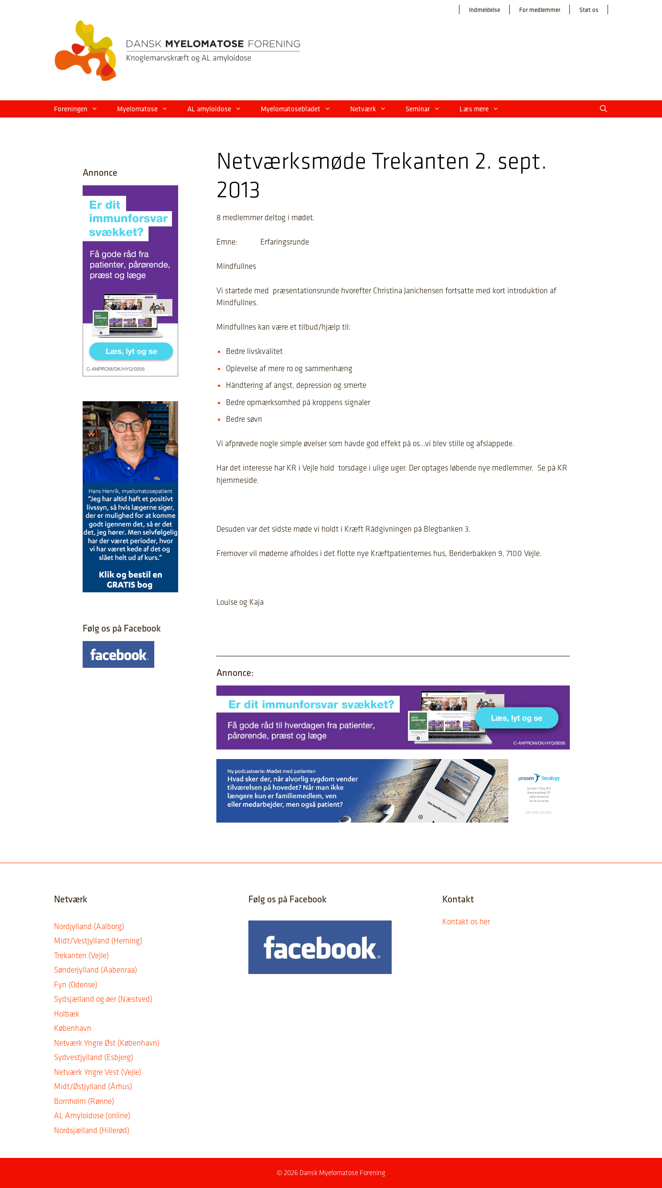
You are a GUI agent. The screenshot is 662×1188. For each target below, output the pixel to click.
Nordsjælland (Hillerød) (91, 1130)
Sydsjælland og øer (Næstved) (103, 999)
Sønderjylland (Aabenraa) (95, 969)
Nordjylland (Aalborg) (89, 926)
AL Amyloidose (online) (92, 1115)
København (72, 1028)
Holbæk (66, 1013)
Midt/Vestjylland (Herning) (98, 940)
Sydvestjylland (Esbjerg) (93, 1057)
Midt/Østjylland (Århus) (93, 1086)
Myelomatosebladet (301, 109)
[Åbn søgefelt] (603, 109)
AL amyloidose (219, 109)
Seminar (428, 109)
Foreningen (80, 109)
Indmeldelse (484, 9)
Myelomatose (147, 109)
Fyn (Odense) (75, 984)
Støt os (588, 9)
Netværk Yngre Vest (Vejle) (97, 1072)
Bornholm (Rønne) (84, 1101)
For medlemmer (539, 9)
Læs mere (484, 109)
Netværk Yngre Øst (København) (107, 1043)
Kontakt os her (466, 921)
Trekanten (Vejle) (81, 955)
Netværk (373, 109)
